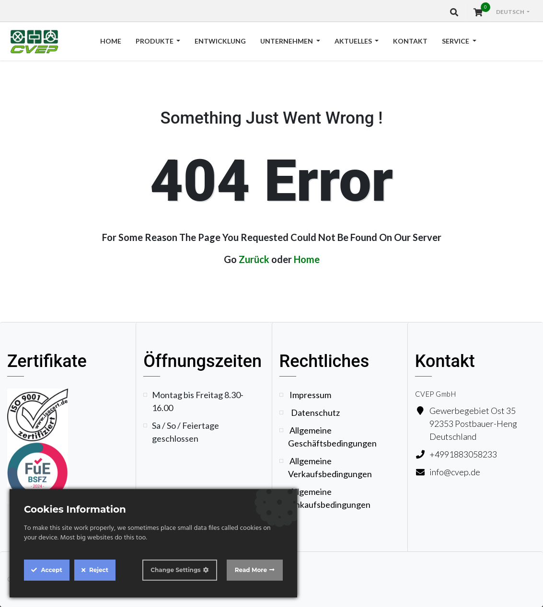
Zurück (254, 259)
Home (307, 259)
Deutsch (510, 11)
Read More (251, 569)
